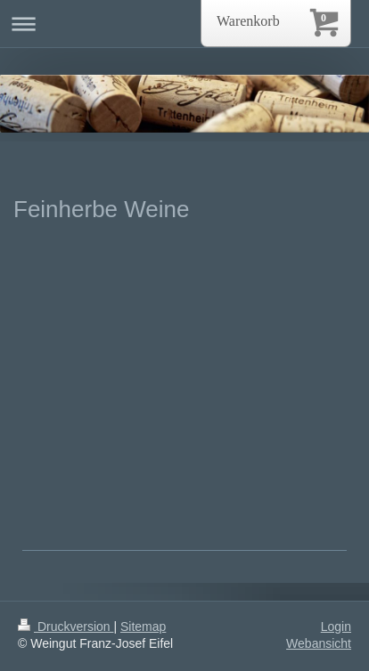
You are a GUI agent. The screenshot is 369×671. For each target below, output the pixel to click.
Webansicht (318, 643)
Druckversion (65, 626)
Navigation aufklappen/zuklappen (184, 23)
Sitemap (143, 626)
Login (336, 626)
